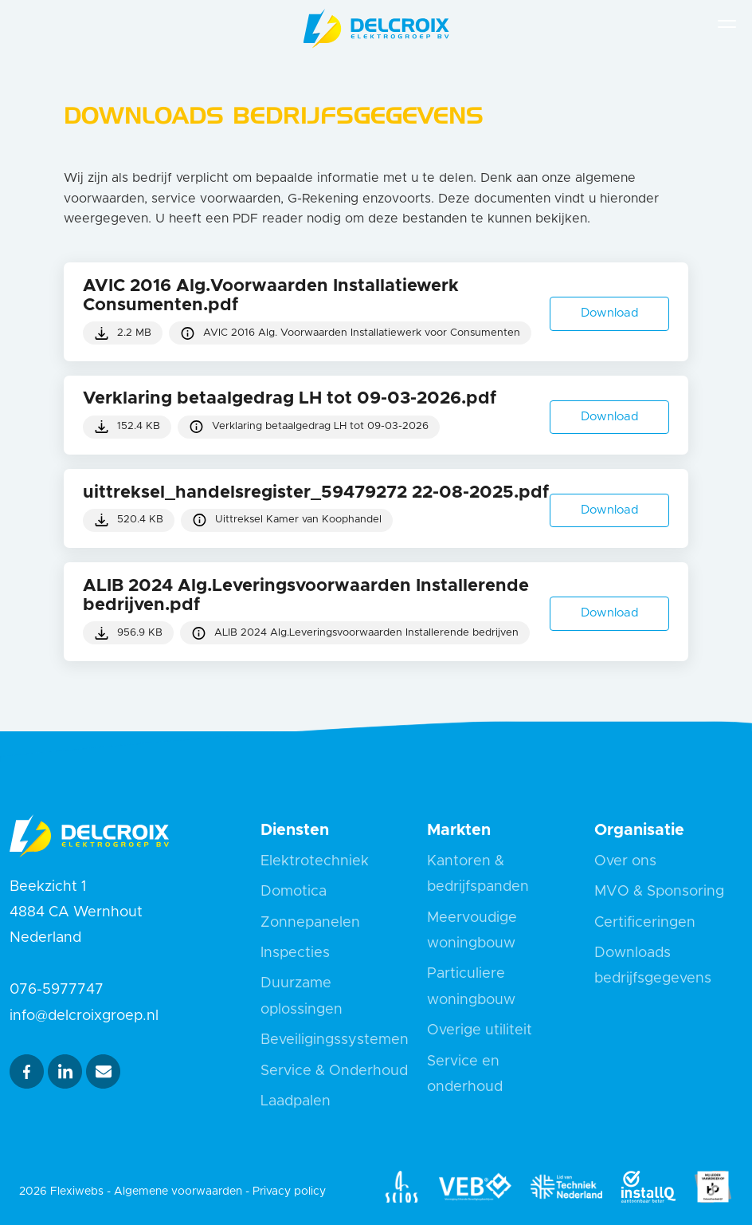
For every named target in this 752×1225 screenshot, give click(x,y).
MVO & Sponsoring (659, 891)
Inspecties (295, 953)
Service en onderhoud (465, 1074)
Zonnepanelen (310, 923)
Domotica (293, 891)
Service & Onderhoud (334, 1071)
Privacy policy (289, 1191)
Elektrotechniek (314, 861)
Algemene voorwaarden (178, 1191)
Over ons (625, 861)
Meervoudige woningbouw (472, 931)
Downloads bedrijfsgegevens (652, 966)
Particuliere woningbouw (471, 986)
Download (610, 613)
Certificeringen (644, 923)
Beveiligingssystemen (334, 1040)
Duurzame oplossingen (301, 996)
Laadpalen (295, 1101)
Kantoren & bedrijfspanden (478, 874)
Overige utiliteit (479, 1030)
